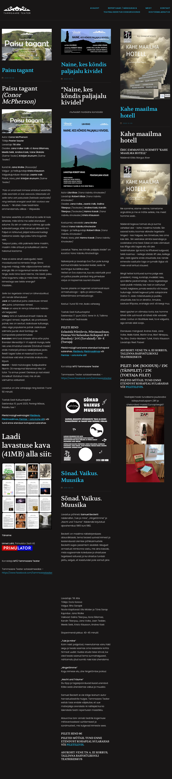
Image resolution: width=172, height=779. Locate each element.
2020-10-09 (127, 123)
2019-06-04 (68, 488)
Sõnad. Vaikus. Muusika (79, 477)
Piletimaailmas (10, 419)
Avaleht (94, 8)
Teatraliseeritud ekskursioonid (122, 12)
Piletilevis (35, 415)
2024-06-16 (68, 79)
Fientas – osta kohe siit (31, 419)
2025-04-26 (9, 78)
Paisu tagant (18, 70)
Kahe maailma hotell (138, 112)
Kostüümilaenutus (159, 12)
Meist (149, 8)
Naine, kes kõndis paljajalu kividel (83, 68)
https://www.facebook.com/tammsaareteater (27, 572)
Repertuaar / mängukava (122, 8)
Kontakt (165, 8)
